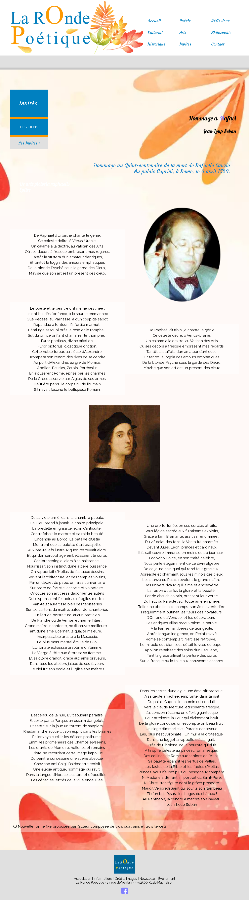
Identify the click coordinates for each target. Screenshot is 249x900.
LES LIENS (29, 127)
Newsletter (148, 879)
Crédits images (126, 879)
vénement (167, 879)
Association (83, 879)
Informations (103, 879)
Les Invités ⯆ (29, 143)
